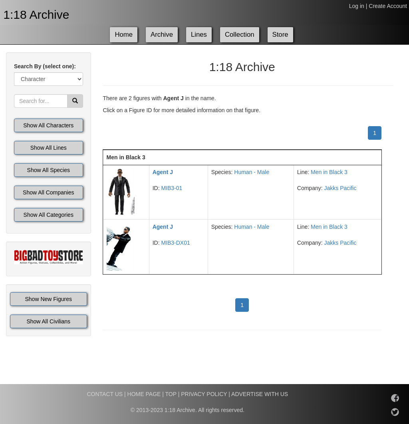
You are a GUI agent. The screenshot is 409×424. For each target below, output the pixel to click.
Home (124, 34)
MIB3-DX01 (175, 243)
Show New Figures (48, 299)
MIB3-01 (171, 188)
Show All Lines (48, 148)
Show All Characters (48, 125)
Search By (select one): (45, 66)
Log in (356, 6)
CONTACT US (105, 394)
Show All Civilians (48, 321)
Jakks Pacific (340, 188)
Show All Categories (48, 215)
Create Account (388, 6)
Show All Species (48, 170)
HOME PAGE (144, 394)
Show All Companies (48, 192)
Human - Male (251, 172)
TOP (171, 394)
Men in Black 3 (329, 172)
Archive (162, 34)
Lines (199, 34)
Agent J (163, 172)
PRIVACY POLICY (204, 394)
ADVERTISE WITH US (259, 394)
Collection (239, 34)
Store (280, 34)
